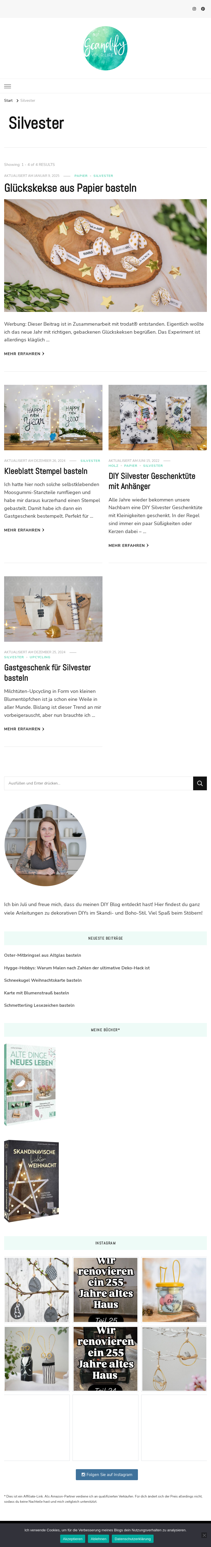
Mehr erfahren (24, 353)
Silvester (103, 176)
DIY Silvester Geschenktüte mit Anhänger (152, 481)
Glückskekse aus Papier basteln (70, 188)
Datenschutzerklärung (133, 1539)
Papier (81, 176)
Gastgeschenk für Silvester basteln (47, 672)
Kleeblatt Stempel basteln (45, 471)
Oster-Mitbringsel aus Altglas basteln (42, 955)
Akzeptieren (72, 1539)
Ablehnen (98, 1539)
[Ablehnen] (204, 1535)
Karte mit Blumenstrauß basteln (36, 993)
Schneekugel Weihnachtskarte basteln (43, 980)
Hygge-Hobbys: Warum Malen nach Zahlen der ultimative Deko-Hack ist (77, 968)
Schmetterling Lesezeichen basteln (39, 1005)
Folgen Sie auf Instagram (106, 1474)
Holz (113, 465)
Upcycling (40, 657)
